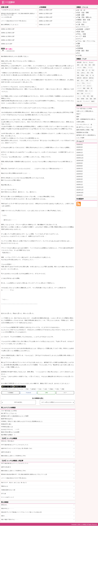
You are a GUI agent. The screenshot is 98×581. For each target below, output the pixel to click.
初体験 (82, 98)
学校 (57, 389)
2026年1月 (79, 152)
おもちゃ (89, 85)
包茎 (87, 98)
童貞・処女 (80, 31)
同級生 (51, 389)
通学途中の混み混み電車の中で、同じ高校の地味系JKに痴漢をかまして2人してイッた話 (18, 14)
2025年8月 (79, 166)
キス (84, 85)
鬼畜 (91, 98)
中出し (83, 83)
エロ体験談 (83, 524)
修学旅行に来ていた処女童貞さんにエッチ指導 (14, 416)
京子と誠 (3, 493)
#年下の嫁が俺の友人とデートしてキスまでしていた (14, 444)
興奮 (63, 389)
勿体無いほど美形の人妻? (45, 9)
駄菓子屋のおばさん (7, 418)
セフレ (91, 80)
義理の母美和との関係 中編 (84, 130)
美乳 (88, 96)
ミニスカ (21, 389)
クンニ (78, 83)
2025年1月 (79, 184)
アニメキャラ (86, 101)
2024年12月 (79, 187)
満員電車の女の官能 (82, 132)
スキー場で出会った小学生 (9, 410)
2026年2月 (79, 150)
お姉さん (83, 72)
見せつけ (85, 62)
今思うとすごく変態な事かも (84, 111)
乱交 (78, 46)
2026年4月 (79, 144)
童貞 (78, 98)
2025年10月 (79, 160)
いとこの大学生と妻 (6, 17)
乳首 (27, 389)
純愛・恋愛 (80, 15)
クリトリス (87, 93)
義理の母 (79, 78)
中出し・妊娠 (81, 34)
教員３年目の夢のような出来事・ (11, 432)
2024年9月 (79, 195)
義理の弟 (85, 78)
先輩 (87, 80)
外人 (78, 53)
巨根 (82, 93)
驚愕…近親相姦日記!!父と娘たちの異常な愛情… (85, 120)
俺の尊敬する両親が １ (8, 434)
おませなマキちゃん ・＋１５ (10, 429)
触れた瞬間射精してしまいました (9, 24)
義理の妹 (91, 78)
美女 (88, 72)
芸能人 (84, 67)
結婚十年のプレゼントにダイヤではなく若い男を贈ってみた (16, 448)
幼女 (93, 70)
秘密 (95, 98)
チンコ (90, 91)
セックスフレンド (83, 27)
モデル (78, 70)
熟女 (86, 65)
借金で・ (79, 114)
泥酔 (78, 43)
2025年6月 (79, 171)
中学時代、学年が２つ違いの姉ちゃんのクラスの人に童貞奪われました (22, 421)
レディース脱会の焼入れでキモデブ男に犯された (14, 20)
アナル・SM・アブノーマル (86, 41)
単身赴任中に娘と (6, 424)
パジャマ (79, 88)
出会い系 (79, 101)
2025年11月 (79, 158)
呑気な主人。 (4, 504)
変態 (94, 65)
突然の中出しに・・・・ (7, 508)
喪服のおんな (4, 486)
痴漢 (78, 65)
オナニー (80, 39)
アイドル (90, 67)
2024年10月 (79, 192)
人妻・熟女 (80, 24)
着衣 (90, 65)
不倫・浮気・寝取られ (84, 17)
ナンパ (88, 83)
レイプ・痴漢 (81, 36)
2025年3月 (79, 179)
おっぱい (6, 389)
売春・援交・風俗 (83, 50)
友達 (46, 389)
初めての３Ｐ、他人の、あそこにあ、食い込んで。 (14, 482)
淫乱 (78, 72)
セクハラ (79, 85)
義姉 (77, 116)
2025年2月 (79, 182)
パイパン (79, 96)
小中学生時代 (80, 91)
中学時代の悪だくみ (7, 426)
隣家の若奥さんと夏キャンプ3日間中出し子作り (13, 455)
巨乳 (84, 96)
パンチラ (13, 389)
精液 (88, 88)
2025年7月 (79, 168)
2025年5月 (79, 174)
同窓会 (82, 75)
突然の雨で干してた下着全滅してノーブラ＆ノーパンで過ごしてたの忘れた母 (21, 512)
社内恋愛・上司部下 (83, 29)
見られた (91, 62)
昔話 (86, 91)
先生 (40, 389)
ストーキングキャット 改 (84, 124)
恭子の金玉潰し (18, 402)
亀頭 (78, 93)
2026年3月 (79, 147)
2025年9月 (79, 163)
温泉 (87, 75)
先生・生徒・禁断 (8, 386)
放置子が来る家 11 (6, 452)
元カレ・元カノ (82, 22)
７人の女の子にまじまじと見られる (10, 9)
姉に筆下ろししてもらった (9, 413)
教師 (83, 70)
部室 (78, 75)
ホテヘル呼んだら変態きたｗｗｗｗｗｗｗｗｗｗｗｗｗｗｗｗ (57, 402)
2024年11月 (79, 190)
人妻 (82, 65)
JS (89, 70)
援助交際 (79, 62)
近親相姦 (80, 48)
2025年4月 (79, 176)
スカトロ (79, 67)
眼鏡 (84, 88)
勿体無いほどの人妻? (44, 24)
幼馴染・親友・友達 (20, 386)
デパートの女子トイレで (7, 497)
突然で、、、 (4, 515)
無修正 (93, 101)
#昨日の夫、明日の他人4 (7, 441)
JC (86, 70)
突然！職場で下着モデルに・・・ (9, 519)
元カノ (82, 80)
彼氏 (78, 80)
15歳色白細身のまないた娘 (8, 489)
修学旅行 (34, 389)
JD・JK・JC (81, 10)
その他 (79, 55)
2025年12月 (79, 155)
